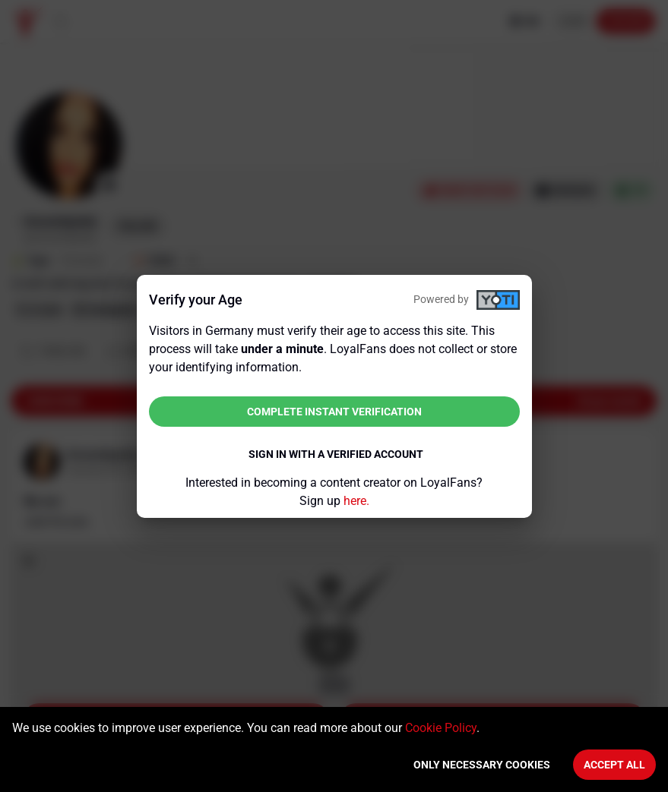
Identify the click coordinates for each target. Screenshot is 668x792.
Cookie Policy (440, 728)
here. (356, 501)
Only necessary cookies (481, 765)
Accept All (614, 765)
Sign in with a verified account (336, 454)
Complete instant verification (334, 411)
